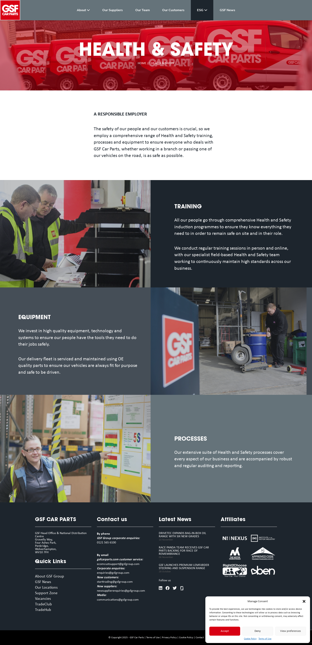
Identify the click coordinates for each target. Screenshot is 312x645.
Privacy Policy (169, 637)
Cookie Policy (250, 639)
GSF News (43, 582)
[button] (304, 601)
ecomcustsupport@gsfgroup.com (118, 564)
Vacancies (43, 599)
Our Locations (46, 588)
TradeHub (43, 610)
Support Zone (46, 593)
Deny (257, 631)
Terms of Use (264, 639)
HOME (142, 63)
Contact (200, 637)
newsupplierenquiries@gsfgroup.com (121, 590)
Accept (225, 631)
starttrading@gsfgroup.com (115, 581)
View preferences (290, 631)
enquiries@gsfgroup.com (113, 572)
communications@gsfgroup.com (118, 599)
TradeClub (43, 604)
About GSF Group (49, 576)
